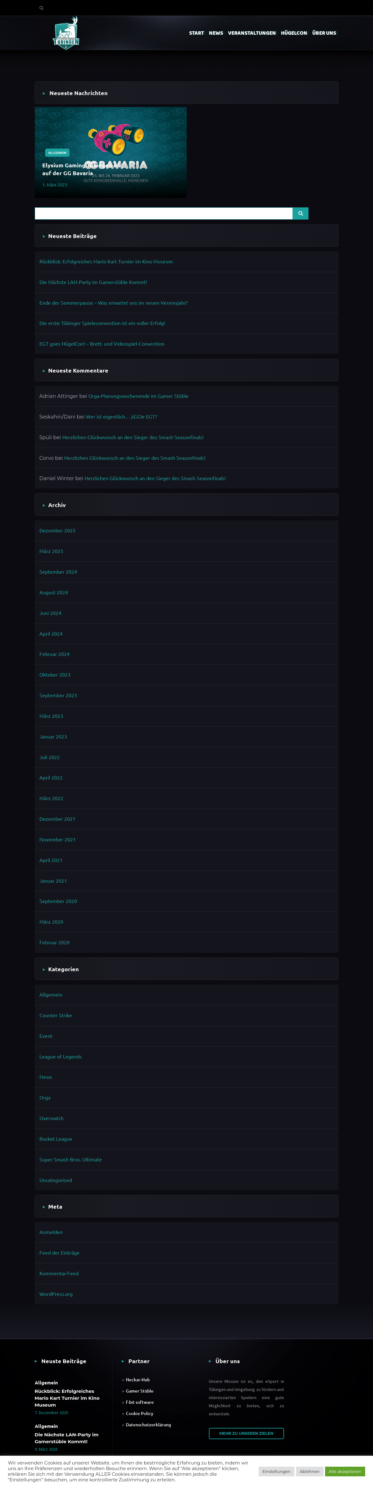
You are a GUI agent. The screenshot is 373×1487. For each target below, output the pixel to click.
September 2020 (58, 901)
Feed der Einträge (59, 1252)
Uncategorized (55, 1180)
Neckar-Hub (138, 1380)
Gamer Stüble (139, 1391)
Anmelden (51, 1232)
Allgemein (57, 152)
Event (45, 1036)
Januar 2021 (53, 880)
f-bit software (140, 1402)
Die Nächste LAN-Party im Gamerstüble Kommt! (93, 282)
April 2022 (51, 777)
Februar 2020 (54, 942)
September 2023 (58, 695)
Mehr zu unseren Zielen (246, 1433)
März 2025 (51, 551)
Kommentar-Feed (59, 1273)
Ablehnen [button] (310, 1471)
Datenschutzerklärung (148, 1425)
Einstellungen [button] (276, 1471)
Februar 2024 (54, 654)
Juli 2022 (49, 757)
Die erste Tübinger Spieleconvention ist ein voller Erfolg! (102, 323)
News (45, 1076)
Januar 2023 (53, 736)
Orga (44, 1097)
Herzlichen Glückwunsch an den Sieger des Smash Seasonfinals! (133, 437)
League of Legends (60, 1056)
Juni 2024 (50, 613)
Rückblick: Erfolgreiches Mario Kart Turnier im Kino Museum (106, 261)
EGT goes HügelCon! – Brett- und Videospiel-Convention (101, 343)
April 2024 (51, 633)
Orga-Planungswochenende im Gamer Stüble (138, 396)
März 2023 (51, 716)
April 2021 (51, 860)
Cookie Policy (139, 1413)
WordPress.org (56, 1294)
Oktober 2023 (54, 674)
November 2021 (57, 839)
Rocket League (55, 1138)
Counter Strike (55, 1015)
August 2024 (53, 592)
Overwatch (51, 1118)
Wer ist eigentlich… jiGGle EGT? (121, 416)
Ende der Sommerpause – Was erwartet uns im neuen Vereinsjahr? (113, 302)
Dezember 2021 (57, 818)
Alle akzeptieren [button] (345, 1471)
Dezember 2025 (57, 530)
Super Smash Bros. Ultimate (70, 1159)
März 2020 (51, 921)
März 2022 (51, 798)
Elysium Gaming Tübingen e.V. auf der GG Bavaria (82, 168)
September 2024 (58, 571)
